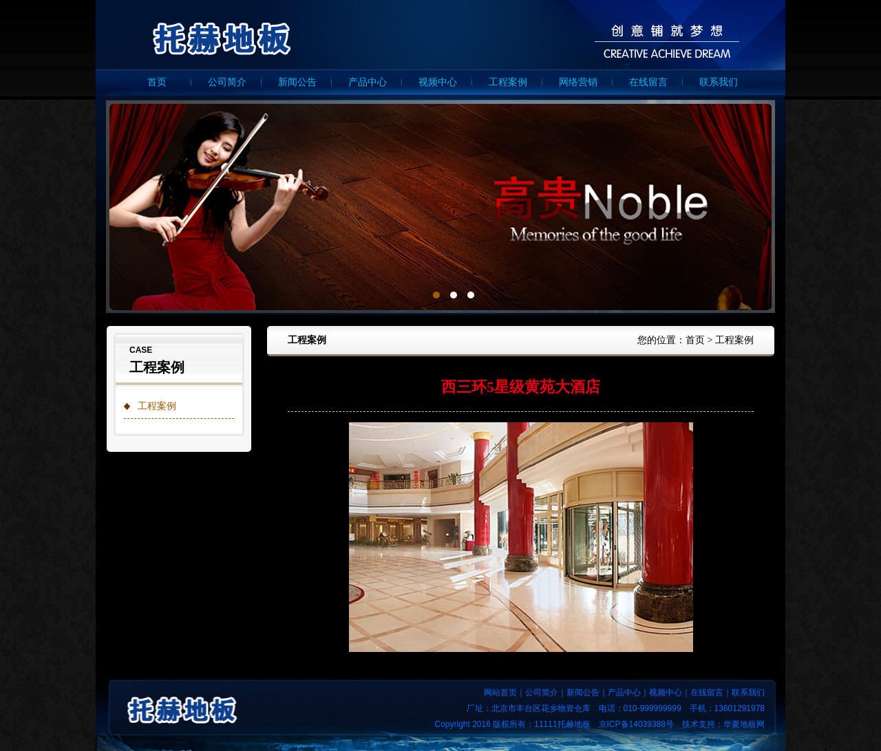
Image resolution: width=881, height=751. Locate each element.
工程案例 (508, 82)
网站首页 (500, 692)
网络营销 (578, 82)
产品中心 (367, 82)
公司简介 (227, 82)
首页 (157, 82)
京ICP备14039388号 (636, 724)
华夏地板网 (744, 724)
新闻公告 (297, 82)
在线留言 (648, 82)
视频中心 (437, 82)
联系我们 (718, 82)
